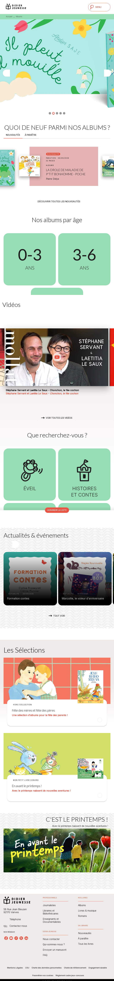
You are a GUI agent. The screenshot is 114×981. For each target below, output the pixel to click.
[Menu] (99, 7)
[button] (50, 113)
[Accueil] (16, 7)
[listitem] (6, 938)
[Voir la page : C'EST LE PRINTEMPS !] (57, 847)
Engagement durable (98, 968)
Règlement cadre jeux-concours (70, 975)
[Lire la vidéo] (57, 357)
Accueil (9, 16)
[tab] (13, 134)
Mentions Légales (15, 968)
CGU (27, 968)
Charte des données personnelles (47, 968)
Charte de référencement (75, 968)
